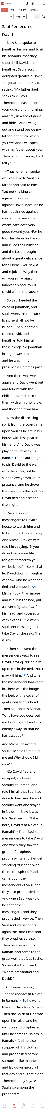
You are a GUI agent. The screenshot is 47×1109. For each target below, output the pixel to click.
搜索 (13, 10)
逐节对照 (34, 10)
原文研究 (22, 10)
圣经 (5, 10)
